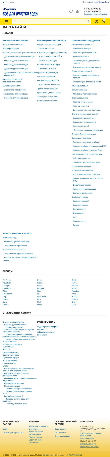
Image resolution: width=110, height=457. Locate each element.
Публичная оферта (11, 358)
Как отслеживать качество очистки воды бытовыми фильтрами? (18, 370)
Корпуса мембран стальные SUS (87, 150)
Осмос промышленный (82, 71)
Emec (39, 280)
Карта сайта (34, 442)
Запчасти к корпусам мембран (86, 142)
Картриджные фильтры (13, 44)
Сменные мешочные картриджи (87, 67)
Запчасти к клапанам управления (88, 130)
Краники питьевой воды (47, 73)
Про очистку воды (12, 386)
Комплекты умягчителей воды (17, 241)
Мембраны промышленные (85, 94)
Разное (76, 225)
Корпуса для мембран (81, 138)
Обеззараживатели (81, 158)
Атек (73, 294)
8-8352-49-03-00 (92, 11)
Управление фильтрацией (84, 122)
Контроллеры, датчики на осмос (87, 82)
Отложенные (60, 432)
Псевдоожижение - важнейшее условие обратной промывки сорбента (19, 335)
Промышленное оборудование (86, 40)
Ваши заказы (60, 429)
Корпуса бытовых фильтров (49, 44)
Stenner (75, 286)
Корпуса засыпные (80, 98)
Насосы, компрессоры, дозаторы (86, 174)
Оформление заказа (46, 332)
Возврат (6, 349)
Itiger (39, 291)
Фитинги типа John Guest (49, 85)
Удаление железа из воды (14, 249)
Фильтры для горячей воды (16, 64)
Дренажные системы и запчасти (87, 110)
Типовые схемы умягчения (15, 245)
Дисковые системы (81, 56)
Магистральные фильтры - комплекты (19, 52)
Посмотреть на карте (89, 447)
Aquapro (6, 286)
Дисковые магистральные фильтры (19, 56)
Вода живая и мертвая (14, 383)
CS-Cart (46, 455)
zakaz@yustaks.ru (88, 444)
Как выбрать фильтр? (13, 396)
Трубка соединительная (47, 89)
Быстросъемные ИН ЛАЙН (50, 56)
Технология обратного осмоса (19, 388)
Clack (5, 291)
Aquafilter (7, 283)
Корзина (40, 329)
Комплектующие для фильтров (51, 40)
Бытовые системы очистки (15, 40)
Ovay (39, 305)
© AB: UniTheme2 (74, 455)
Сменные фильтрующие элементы (52, 52)
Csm (5, 302)
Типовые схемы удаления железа (18, 253)
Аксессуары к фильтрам (47, 97)
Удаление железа (80, 205)
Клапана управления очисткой (85, 114)
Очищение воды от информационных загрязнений (20, 379)
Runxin (74, 283)
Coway (6, 299)
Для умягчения (79, 209)
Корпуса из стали (46, 48)
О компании (8, 347)
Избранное (42, 335)
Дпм (73, 302)
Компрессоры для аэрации (84, 189)
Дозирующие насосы (82, 185)
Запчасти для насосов (82, 193)
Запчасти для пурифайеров (16, 98)
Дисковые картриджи (48, 60)
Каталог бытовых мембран (48, 64)
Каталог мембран (79, 90)
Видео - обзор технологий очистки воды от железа (19, 340)
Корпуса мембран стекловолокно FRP (89, 146)
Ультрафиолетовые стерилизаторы (87, 154)
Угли (75, 217)
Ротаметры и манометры (82, 170)
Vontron (75, 288)
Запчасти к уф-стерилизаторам (86, 162)
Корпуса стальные (81, 106)
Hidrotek (40, 288)
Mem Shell (41, 296)
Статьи (6, 366)
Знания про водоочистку (13, 322)
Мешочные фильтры (82, 48)
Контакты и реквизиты (12, 344)
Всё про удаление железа (15, 325)
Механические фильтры (82, 44)
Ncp (39, 299)
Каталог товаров (6, 21)
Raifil (74, 280)
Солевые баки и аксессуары (84, 134)
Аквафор (75, 291)
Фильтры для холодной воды (16, 60)
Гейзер (74, 299)
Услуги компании (10, 360)
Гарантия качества (11, 352)
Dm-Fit (5, 305)
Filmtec (40, 283)
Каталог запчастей (81, 126)
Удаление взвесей (81, 201)
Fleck (39, 286)
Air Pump (7, 280)
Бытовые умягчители (12, 86)
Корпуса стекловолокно (83, 102)
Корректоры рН (79, 221)
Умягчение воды (10, 237)
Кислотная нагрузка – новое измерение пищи (16, 374)
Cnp (4, 296)
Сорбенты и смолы (80, 197)
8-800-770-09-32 (92, 8)
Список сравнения (62, 436)
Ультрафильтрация (11, 48)
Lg (38, 294)
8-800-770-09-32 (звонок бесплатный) (90, 434)
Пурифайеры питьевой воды (15, 94)
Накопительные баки (46, 77)
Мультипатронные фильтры (85, 52)
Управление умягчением (83, 118)
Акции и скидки (35, 437)
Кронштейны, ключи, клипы (49, 93)
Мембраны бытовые (47, 69)
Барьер (75, 296)
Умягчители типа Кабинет (15, 90)
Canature (7, 288)
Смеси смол (78, 213)
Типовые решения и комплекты (17, 233)
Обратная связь (35, 440)
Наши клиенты (9, 363)
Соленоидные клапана (81, 166)
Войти (5, 429)
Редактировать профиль (47, 327)
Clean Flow (7, 294)
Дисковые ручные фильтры (16, 69)
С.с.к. (74, 305)
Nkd (39, 302)
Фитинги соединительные (48, 81)
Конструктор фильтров (17, 404)
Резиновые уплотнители (47, 101)
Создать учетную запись (13, 432)
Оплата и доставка (11, 355)
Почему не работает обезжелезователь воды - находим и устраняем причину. (18, 329)
